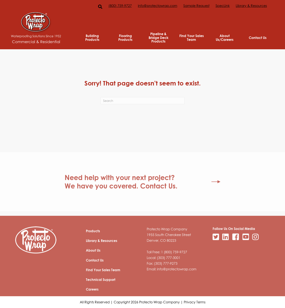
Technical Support (100, 291)
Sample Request (196, 6)
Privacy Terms (194, 302)
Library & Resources (251, 6)
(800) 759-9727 (120, 6)
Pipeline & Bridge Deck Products (158, 37)
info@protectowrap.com (157, 6)
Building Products (92, 37)
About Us (93, 262)
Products (93, 242)
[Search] (142, 100)
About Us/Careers (224, 37)
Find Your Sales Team (191, 37)
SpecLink (223, 6)
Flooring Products (125, 37)
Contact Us (257, 38)
